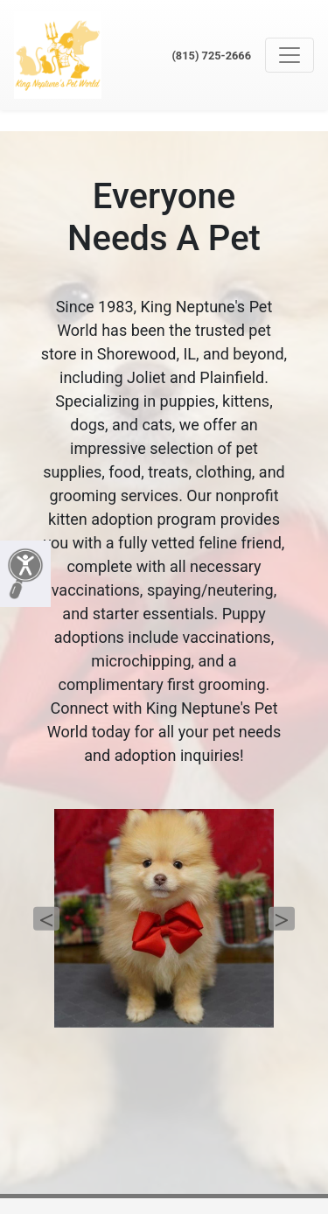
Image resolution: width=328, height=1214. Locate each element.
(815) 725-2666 (211, 55)
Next (282, 919)
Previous (46, 919)
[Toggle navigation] (289, 55)
